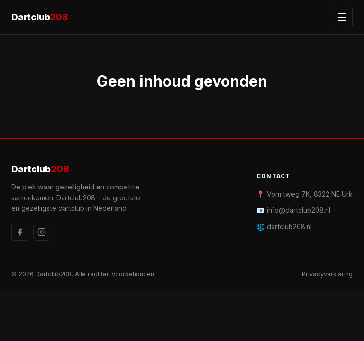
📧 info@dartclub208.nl (293, 210)
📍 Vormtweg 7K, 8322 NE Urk (304, 194)
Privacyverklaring (327, 274)
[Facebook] (19, 232)
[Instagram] (41, 232)
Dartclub (39, 17)
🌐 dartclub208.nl (284, 227)
